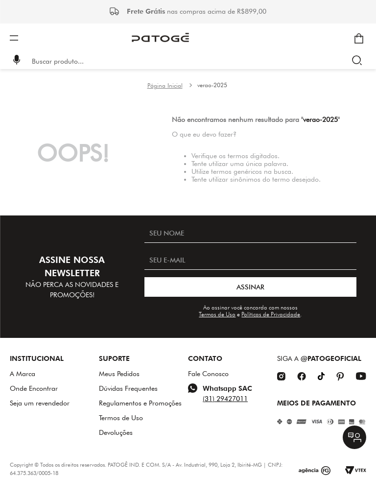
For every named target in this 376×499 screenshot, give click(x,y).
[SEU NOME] (250, 233)
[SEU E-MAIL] (250, 260)
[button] (17, 61)
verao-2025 (212, 85)
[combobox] (195, 61)
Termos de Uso (217, 314)
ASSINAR (250, 287)
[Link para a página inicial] (165, 85)
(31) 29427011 (225, 399)
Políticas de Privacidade (270, 314)
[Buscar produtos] (359, 61)
